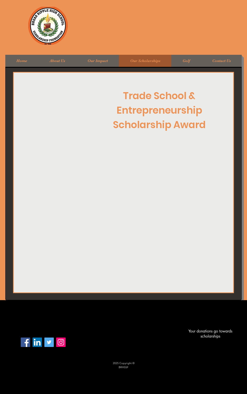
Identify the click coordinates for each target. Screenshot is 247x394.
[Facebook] (25, 342)
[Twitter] (49, 342)
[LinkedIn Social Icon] (37, 342)
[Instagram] (61, 342)
